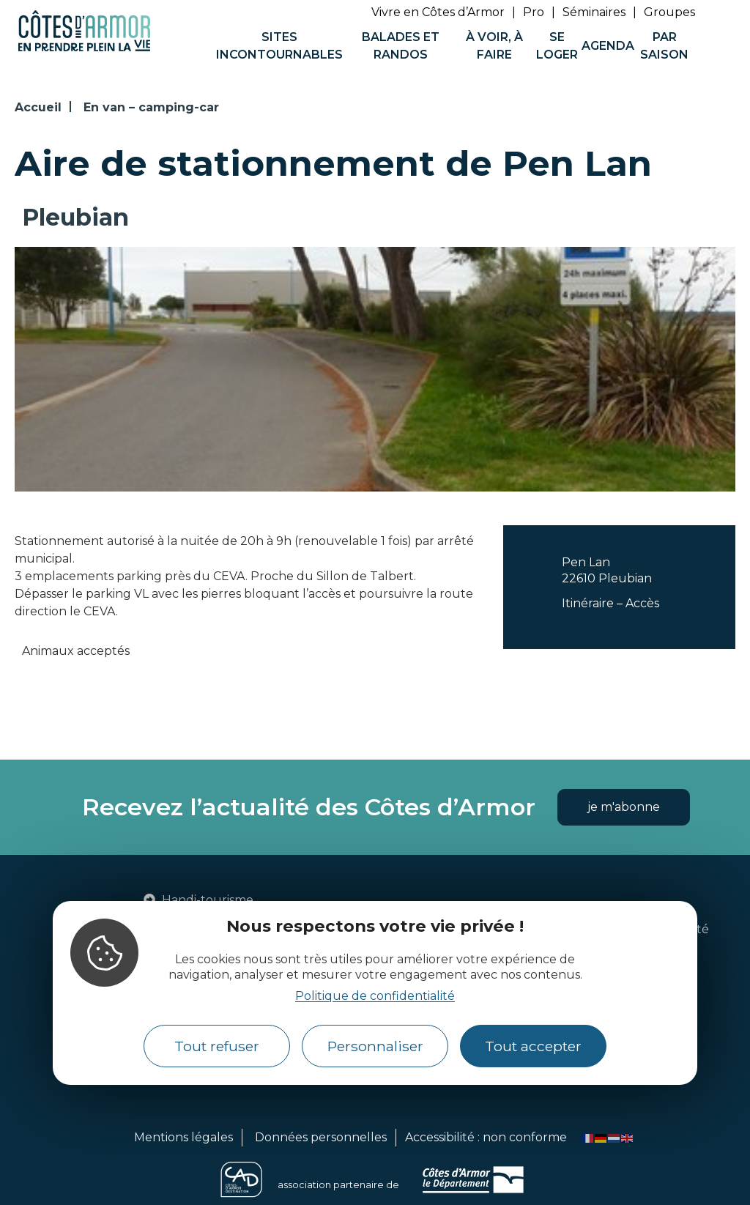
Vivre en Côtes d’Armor (438, 12)
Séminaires (593, 12)
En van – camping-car (151, 107)
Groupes (669, 12)
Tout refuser (216, 1046)
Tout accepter (533, 1046)
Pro (533, 12)
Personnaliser (375, 1046)
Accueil (38, 107)
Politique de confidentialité (375, 996)
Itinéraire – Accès (610, 603)
